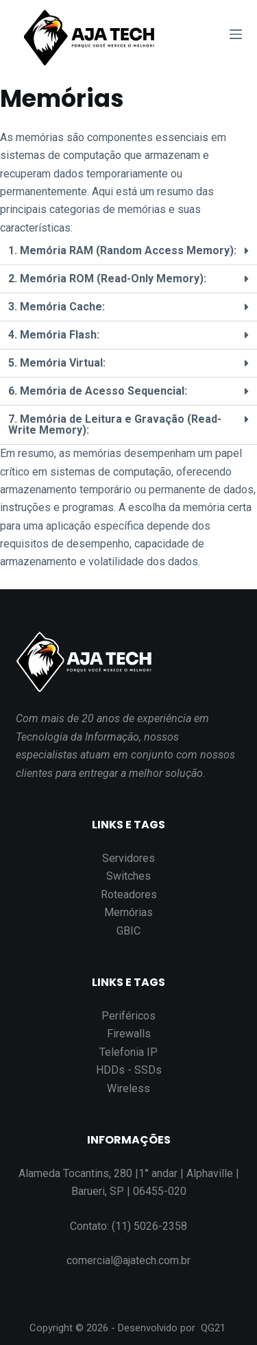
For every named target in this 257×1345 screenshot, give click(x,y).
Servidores (128, 858)
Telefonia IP (128, 1052)
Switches (128, 876)
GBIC (128, 930)
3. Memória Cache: (56, 306)
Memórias (128, 912)
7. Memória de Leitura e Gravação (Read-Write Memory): (114, 424)
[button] (128, 251)
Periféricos (128, 1015)
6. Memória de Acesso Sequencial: (97, 390)
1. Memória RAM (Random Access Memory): (122, 250)
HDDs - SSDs (129, 1069)
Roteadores (129, 894)
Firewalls (129, 1033)
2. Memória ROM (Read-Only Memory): (107, 278)
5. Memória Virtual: (57, 362)
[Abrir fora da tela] (236, 34)
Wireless (128, 1088)
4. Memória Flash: (53, 334)
